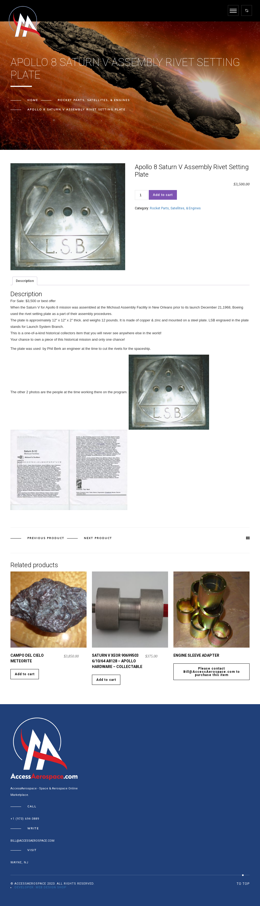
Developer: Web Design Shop (40, 887)
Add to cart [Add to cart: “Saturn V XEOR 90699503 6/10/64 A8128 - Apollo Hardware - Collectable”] (106, 680)
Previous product (45, 538)
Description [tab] (25, 281)
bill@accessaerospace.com (32, 840)
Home (32, 100)
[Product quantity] (141, 195)
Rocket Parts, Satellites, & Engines (94, 100)
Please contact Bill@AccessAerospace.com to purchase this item (211, 672)
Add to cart (163, 195)
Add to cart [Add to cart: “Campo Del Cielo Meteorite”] (25, 674)
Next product (98, 538)
